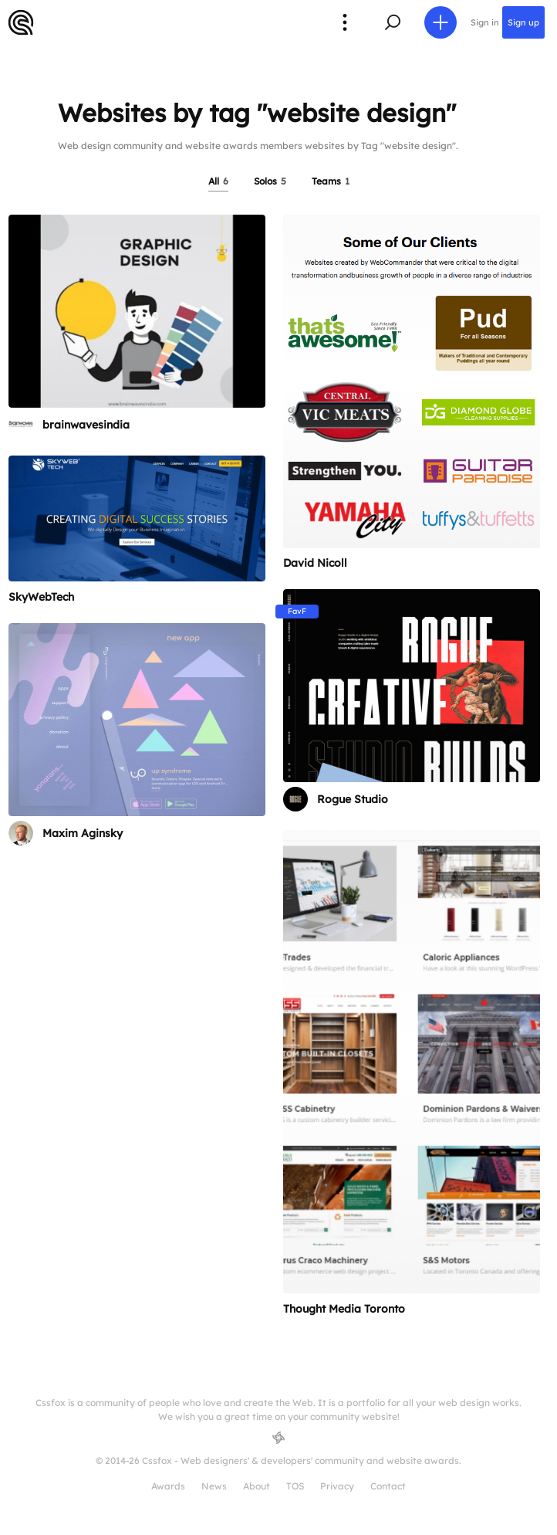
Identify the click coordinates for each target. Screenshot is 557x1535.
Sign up (523, 22)
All (218, 181)
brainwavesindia (86, 425)
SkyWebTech (41, 597)
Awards (168, 1486)
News (214, 1486)
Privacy (337, 1486)
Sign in (485, 22)
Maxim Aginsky (82, 833)
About (256, 1486)
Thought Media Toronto (344, 1309)
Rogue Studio (352, 799)
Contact (388, 1486)
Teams (330, 181)
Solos (270, 181)
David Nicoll (315, 563)
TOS (295, 1486)
